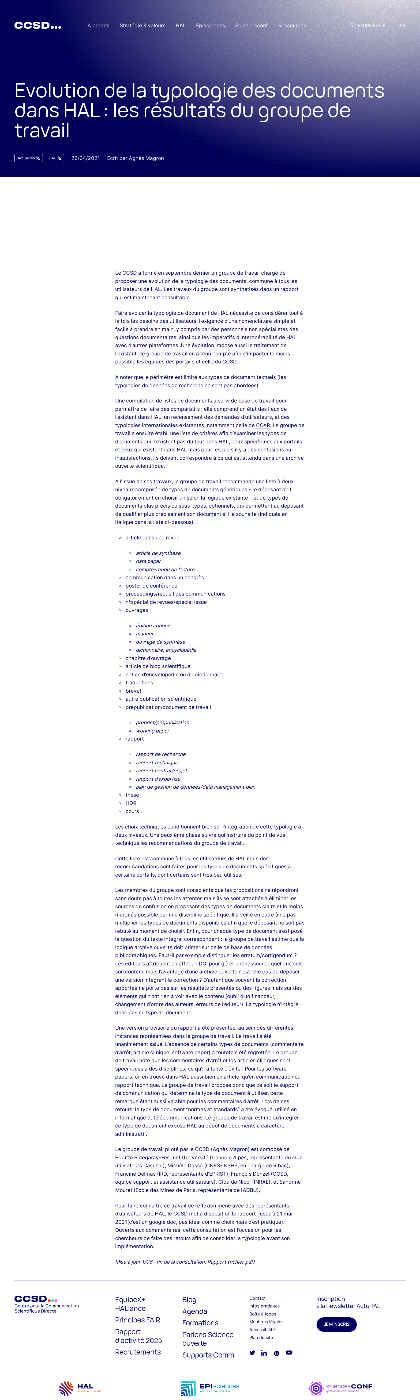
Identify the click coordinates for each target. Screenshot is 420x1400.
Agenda (194, 1311)
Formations (200, 1323)
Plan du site (261, 1337)
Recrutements (138, 1352)
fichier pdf (241, 1262)
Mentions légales (266, 1321)
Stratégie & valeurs (143, 25)
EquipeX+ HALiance (130, 1304)
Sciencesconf (251, 25)
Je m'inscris (337, 1324)
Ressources (292, 25)
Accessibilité (262, 1329)
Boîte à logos (262, 1314)
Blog (189, 1299)
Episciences (210, 25)
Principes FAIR (137, 1320)
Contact (257, 1298)
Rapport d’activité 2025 (138, 1336)
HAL (181, 25)
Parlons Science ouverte (208, 1339)
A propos (98, 25)
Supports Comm (208, 1355)
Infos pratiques (264, 1306)
